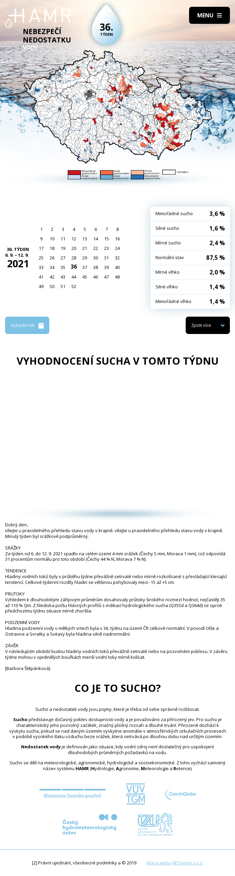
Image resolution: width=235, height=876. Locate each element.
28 (73, 258)
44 (73, 277)
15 (106, 239)
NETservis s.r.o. (187, 863)
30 (95, 258)
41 (41, 277)
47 (106, 277)
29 (84, 258)
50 (52, 286)
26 (52, 258)
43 (63, 277)
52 (73, 286)
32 (117, 258)
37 (84, 267)
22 (95, 248)
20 (73, 248)
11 (63, 239)
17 (41, 248)
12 (73, 239)
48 (117, 277)
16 (117, 239)
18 (52, 248)
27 (63, 258)
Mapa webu (159, 863)
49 (41, 286)
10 (52, 239)
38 (95, 267)
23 (106, 248)
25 (41, 258)
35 (63, 267)
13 (84, 239)
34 (52, 267)
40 (117, 267)
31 (106, 258)
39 (106, 267)
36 (74, 266)
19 (63, 248)
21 (84, 248)
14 (95, 239)
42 (52, 277)
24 (117, 248)
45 (84, 277)
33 (41, 267)
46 (95, 277)
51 (63, 286)
